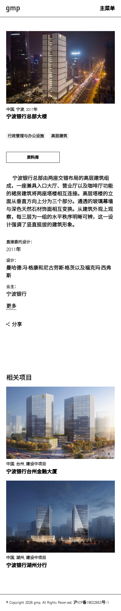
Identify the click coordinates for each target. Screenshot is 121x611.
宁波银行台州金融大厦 (31, 472)
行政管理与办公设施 (26, 136)
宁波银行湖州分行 (26, 565)
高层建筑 (59, 136)
